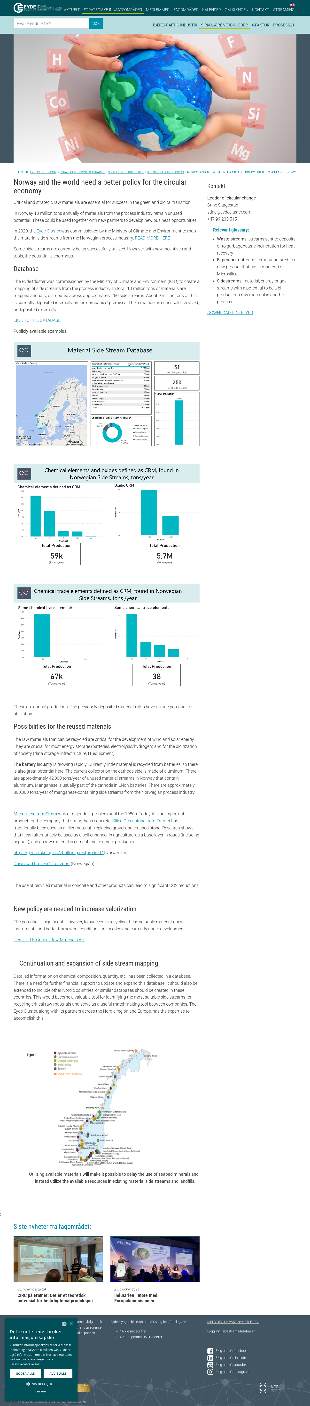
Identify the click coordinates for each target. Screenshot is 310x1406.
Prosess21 (283, 25)
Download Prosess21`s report (42, 863)
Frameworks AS (77, 1402)
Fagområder (185, 10)
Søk (96, 23)
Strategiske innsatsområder (113, 10)
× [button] (71, 1324)
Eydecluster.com (43, 172)
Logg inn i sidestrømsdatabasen (231, 1331)
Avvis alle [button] (57, 1374)
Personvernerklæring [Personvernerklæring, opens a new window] (24, 1364)
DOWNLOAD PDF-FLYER (230, 312)
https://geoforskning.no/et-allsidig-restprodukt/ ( (59, 852)
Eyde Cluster (48, 230)
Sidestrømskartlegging (165, 172)
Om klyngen (236, 10)
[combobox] (64, 1324)
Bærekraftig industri (175, 25)
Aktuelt (72, 10)
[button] (41, 1383)
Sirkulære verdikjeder (224, 25)
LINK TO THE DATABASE (37, 320)
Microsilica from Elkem (35, 813)
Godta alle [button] (25, 1374)
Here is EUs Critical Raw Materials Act (49, 939)
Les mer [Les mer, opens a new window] (41, 1391)
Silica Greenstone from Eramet (141, 820)
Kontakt (260, 10)
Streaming (283, 10)
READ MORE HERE (152, 237)
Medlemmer (158, 10)
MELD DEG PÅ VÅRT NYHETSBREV (233, 1322)
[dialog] (41, 1359)
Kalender (211, 10)
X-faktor (260, 25)
